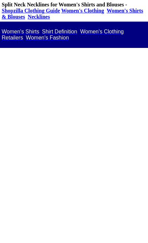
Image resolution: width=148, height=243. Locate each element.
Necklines (39, 17)
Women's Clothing (82, 11)
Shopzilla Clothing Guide (31, 11)
